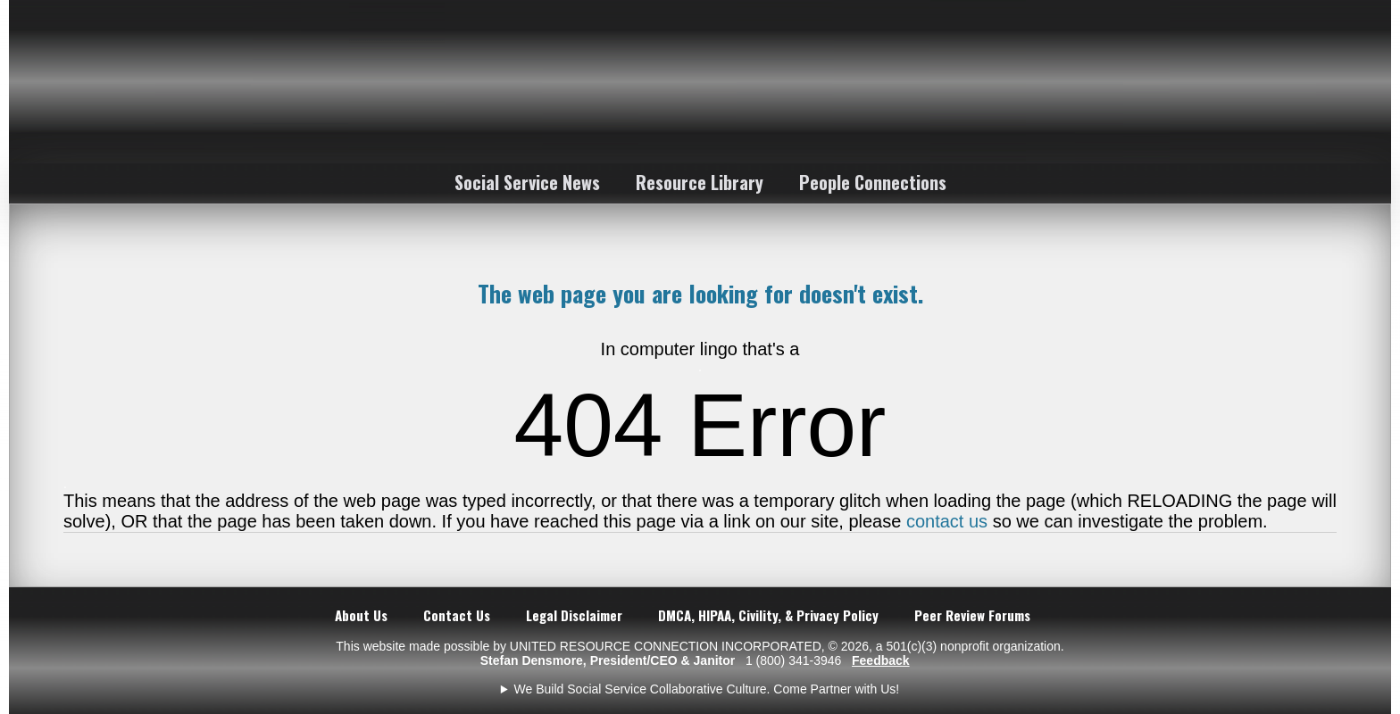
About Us (361, 615)
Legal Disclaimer (574, 615)
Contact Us (456, 615)
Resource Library (699, 182)
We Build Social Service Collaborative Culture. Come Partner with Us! (707, 689)
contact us (947, 521)
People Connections (872, 182)
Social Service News (527, 182)
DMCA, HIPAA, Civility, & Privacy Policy (768, 615)
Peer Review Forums (972, 615)
